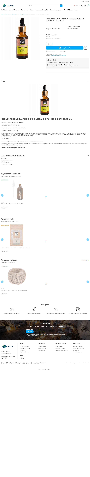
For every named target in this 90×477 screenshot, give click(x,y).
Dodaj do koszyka (66, 48)
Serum (24, 14)
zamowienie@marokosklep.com (7, 164)
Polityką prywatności (34, 335)
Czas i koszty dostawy (60, 348)
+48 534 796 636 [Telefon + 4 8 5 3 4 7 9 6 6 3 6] (6, 351)
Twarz (21, 14)
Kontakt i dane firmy (77, 352)
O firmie (22, 358)
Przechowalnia (41, 350)
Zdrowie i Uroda (7, 14)
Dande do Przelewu (24, 352)
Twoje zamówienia (42, 346)
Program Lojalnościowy (78, 348)
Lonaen (2, 14)
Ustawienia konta (42, 348)
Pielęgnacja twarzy (15, 14)
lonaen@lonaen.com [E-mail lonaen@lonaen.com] (7, 353)
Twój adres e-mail (29, 329)
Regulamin (33, 334)
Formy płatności (59, 346)
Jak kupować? (76, 350)
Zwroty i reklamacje (24, 346)
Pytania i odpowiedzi (25, 348)
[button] (61, 5)
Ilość (47, 41)
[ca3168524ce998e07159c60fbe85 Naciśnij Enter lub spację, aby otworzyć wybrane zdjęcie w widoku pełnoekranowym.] (22, 38)
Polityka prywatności (78, 346)
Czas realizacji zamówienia (62, 350)
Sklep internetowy (44, 369)
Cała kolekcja (85, 260)
